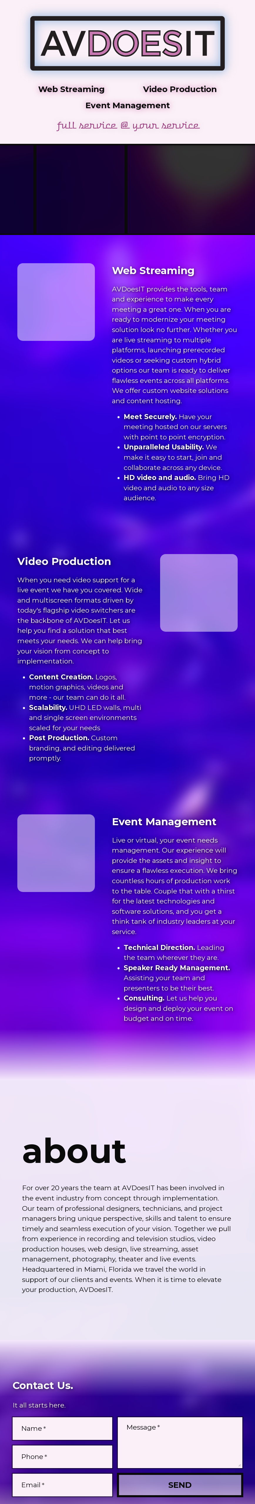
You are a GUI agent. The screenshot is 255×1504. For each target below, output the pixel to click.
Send (180, 1485)
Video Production (180, 89)
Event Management (127, 105)
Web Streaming (71, 89)
